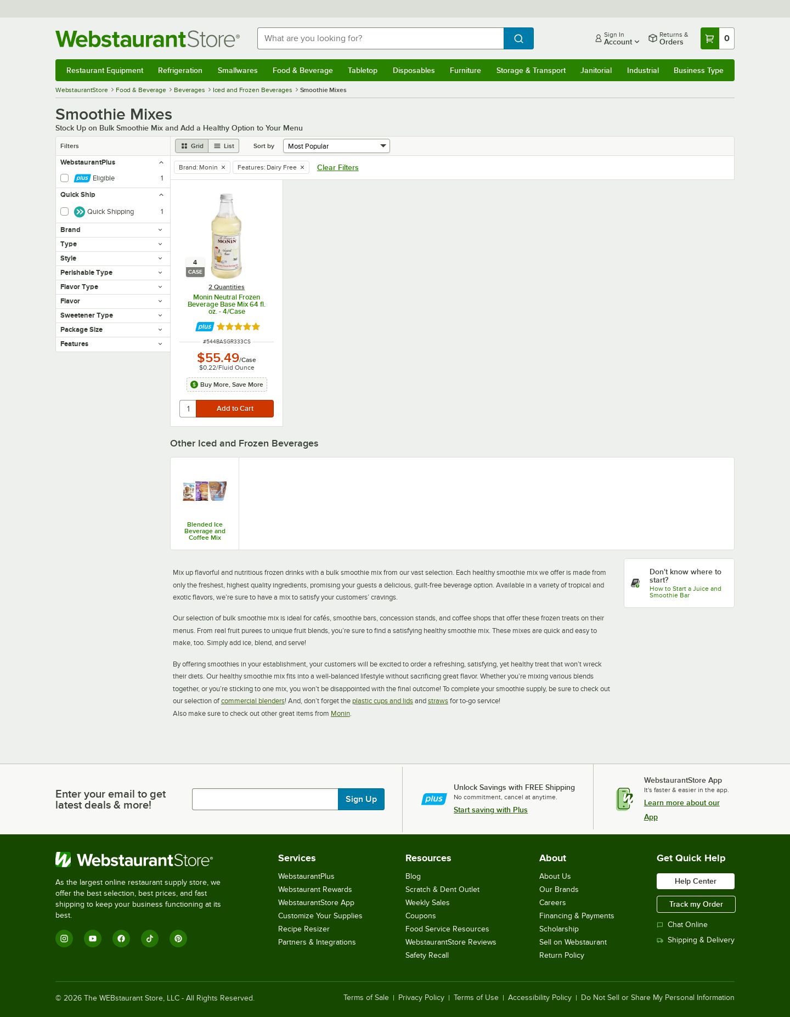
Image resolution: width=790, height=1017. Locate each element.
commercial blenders (253, 701)
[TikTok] (150, 938)
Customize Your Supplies (320, 916)
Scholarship (559, 929)
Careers (552, 903)
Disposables (414, 70)
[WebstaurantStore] (145, 859)
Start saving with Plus (491, 809)
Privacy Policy (421, 998)
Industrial (643, 70)
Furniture (465, 70)
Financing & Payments (576, 916)
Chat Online (682, 924)
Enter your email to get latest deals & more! (110, 799)
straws (438, 701)
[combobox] (380, 38)
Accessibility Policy (540, 998)
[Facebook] (121, 938)
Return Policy (561, 955)
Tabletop (362, 70)
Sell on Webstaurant (573, 942)
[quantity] (188, 408)
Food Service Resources (447, 929)
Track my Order (696, 904)
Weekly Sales (427, 903)
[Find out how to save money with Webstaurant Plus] (205, 326)
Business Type (699, 70)
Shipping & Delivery (696, 940)
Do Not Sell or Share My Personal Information (658, 998)
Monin (340, 713)
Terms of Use (476, 998)
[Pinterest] (178, 938)
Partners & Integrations (317, 942)
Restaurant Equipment (104, 70)
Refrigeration (180, 70)
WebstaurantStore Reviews (450, 942)
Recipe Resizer (304, 929)
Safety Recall (427, 955)
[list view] (223, 146)
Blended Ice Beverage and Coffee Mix (204, 531)
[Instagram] (64, 938)
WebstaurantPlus (306, 876)
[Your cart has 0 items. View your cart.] (718, 38)
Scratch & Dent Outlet (442, 889)
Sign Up (361, 799)
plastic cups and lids (382, 701)
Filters (69, 146)
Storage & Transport (531, 70)
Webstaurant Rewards (315, 889)
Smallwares (238, 70)
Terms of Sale (366, 998)
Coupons (420, 916)
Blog (413, 876)
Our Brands (559, 889)
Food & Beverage (303, 70)
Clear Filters (338, 167)
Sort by (263, 146)
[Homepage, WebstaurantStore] (147, 38)
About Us (555, 876)
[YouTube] (92, 938)
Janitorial (596, 70)
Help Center (695, 881)
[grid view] (191, 146)
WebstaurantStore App (316, 903)
